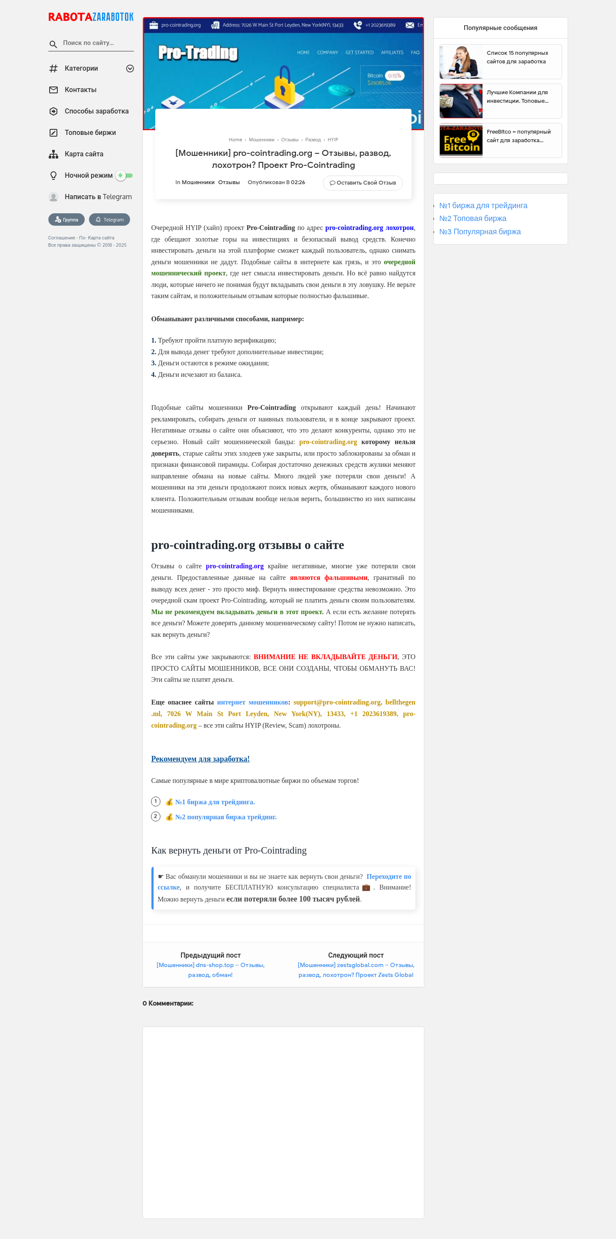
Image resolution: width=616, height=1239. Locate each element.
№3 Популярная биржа (480, 231)
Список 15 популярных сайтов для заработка (517, 57)
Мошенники (198, 182)
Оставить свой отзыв (366, 182)
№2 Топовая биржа (472, 218)
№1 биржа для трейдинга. (215, 802)
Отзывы (229, 182)
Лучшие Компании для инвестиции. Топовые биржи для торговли (517, 97)
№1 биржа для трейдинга (483, 205)
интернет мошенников (252, 702)
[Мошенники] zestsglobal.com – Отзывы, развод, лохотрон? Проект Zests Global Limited (356, 975)
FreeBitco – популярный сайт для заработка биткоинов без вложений (521, 136)
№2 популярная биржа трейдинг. (226, 817)
